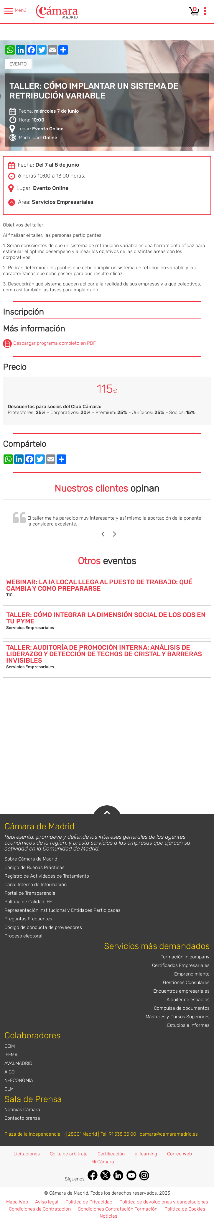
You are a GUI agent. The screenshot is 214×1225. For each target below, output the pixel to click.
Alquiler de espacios (188, 999)
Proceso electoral (23, 936)
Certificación (111, 1154)
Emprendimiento (192, 974)
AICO (9, 1072)
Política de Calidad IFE (28, 901)
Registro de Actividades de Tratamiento (46, 876)
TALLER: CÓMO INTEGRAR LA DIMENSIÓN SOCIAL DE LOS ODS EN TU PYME (106, 618)
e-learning (146, 1154)
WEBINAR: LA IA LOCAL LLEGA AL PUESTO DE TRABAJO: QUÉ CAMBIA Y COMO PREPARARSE (99, 585)
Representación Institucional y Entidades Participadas (62, 910)
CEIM (9, 1046)
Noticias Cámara (22, 1109)
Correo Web (179, 1154)
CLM (9, 1089)
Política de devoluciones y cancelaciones (163, 1202)
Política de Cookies (184, 1209)
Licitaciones (27, 1154)
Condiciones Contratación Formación (117, 1209)
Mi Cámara (102, 1162)
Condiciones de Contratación (40, 1209)
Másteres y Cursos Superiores (178, 1016)
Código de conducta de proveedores (43, 927)
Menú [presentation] (15, 11)
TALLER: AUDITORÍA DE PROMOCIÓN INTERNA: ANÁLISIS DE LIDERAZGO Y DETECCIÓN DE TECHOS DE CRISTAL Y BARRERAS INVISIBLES (104, 653)
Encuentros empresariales (181, 991)
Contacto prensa (22, 1118)
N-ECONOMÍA (18, 1080)
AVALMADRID (18, 1063)
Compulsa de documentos (182, 1008)
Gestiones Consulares (186, 982)
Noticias (108, 1216)
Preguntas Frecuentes (28, 919)
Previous (105, 534)
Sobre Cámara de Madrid (30, 859)
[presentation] (205, 11)
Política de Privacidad (88, 1202)
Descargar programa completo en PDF (54, 343)
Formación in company (185, 957)
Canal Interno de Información (35, 884)
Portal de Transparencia (29, 893)
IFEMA (10, 1054)
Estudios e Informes (188, 1025)
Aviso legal (46, 1202)
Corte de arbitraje (69, 1154)
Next (117, 534)
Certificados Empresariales (181, 965)
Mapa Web (17, 1202)
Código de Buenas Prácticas (34, 867)
